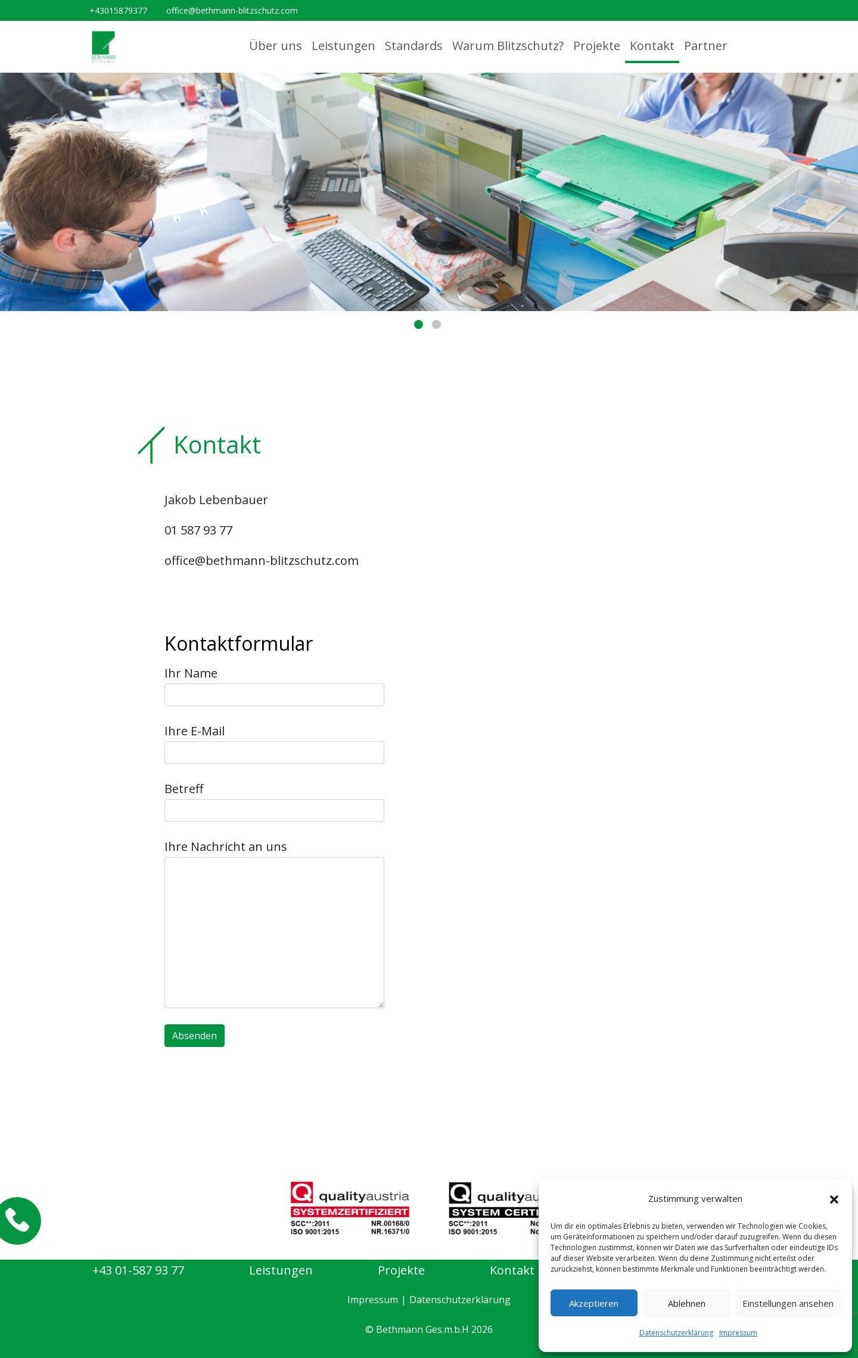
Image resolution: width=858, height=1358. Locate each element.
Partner (706, 46)
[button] (834, 1199)
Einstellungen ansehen (788, 1303)
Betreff (274, 801)
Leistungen (343, 46)
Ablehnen (686, 1303)
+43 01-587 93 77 (138, 1270)
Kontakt (652, 46)
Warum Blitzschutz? (508, 46)
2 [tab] (436, 324)
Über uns (275, 46)
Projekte (596, 46)
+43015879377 (118, 10)
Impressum (738, 1333)
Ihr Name (274, 685)
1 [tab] (418, 324)
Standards (414, 46)
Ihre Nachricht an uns (274, 923)
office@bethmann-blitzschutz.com (232, 10)
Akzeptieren (593, 1303)
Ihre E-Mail (274, 743)
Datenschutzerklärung (676, 1333)
